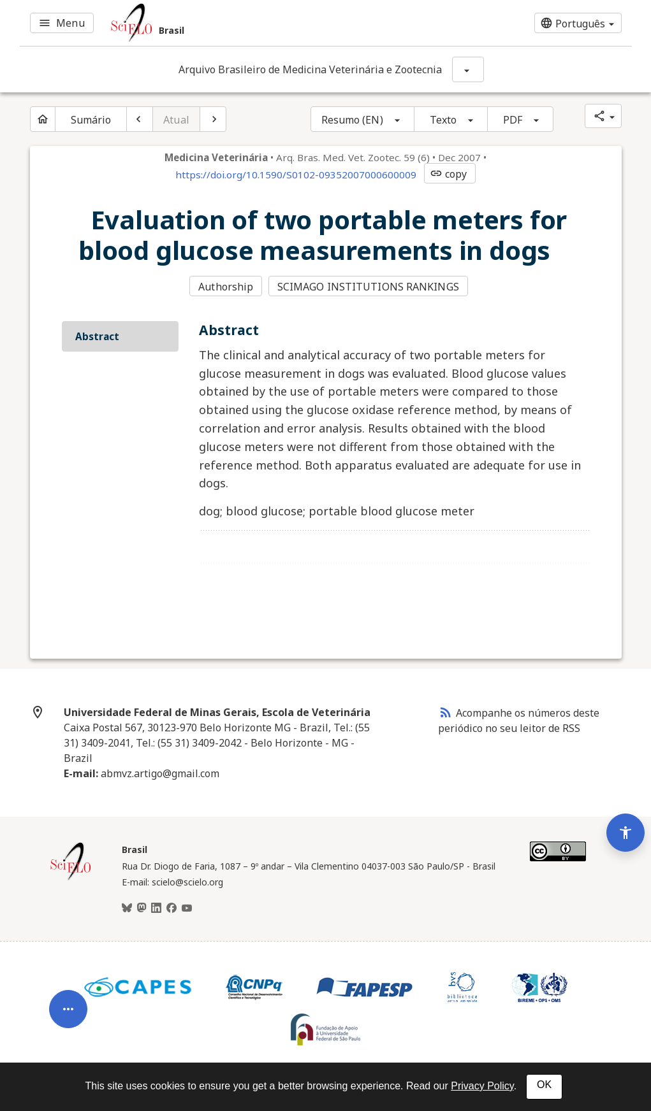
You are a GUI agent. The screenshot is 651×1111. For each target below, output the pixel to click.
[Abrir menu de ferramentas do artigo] (68, 1013)
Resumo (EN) (352, 120)
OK (544, 1084)
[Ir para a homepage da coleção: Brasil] (223, 23)
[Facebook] (171, 908)
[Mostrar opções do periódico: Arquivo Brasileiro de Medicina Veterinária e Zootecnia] (468, 69)
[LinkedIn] (156, 908)
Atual (176, 120)
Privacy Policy (482, 1085)
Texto (443, 120)
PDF (512, 120)
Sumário (91, 120)
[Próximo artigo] (213, 119)
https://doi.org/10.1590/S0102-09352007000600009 (295, 174)
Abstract (97, 336)
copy (448, 174)
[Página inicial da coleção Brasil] (70, 878)
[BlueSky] (127, 908)
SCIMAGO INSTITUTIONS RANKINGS (368, 287)
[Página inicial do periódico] (42, 119)
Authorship (225, 287)
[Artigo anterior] (139, 119)
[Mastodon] (141, 908)
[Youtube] (187, 908)
